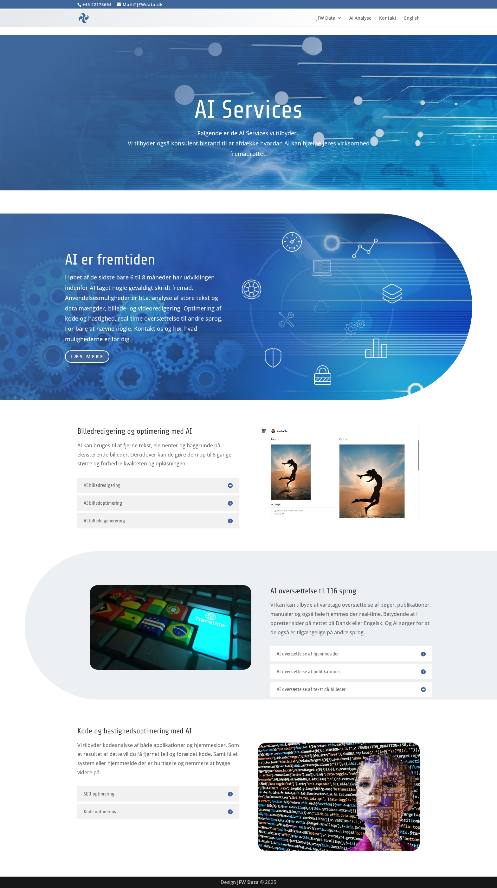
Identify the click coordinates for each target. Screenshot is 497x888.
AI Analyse (360, 18)
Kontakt (388, 18)
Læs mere (87, 356)
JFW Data (325, 18)
